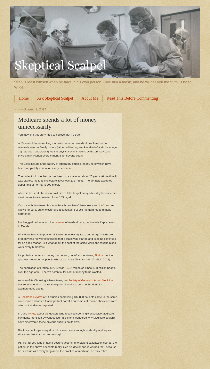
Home (24, 98)
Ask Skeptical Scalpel (55, 98)
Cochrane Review (31, 297)
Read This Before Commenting (132, 98)
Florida (99, 255)
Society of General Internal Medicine (90, 280)
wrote (33, 313)
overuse (59, 222)
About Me (89, 98)
